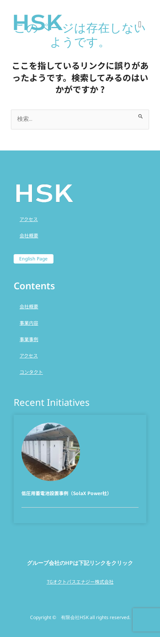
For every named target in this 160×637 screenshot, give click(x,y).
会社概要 (29, 235)
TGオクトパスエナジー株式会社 (80, 581)
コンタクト (31, 371)
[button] (139, 24)
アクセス (29, 219)
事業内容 (29, 322)
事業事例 (29, 339)
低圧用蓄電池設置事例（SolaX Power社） (66, 493)
